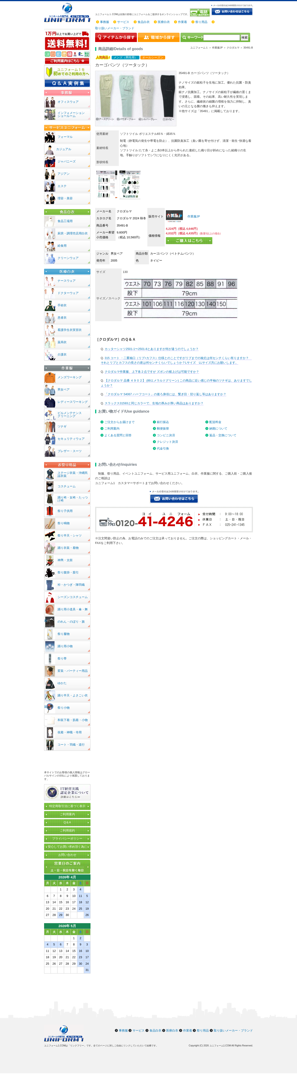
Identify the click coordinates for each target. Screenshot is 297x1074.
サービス (123, 22)
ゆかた (62, 683)
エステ (62, 186)
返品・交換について (222, 435)
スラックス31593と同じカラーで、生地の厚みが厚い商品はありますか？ (154, 403)
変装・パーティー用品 (73, 671)
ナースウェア (67, 280)
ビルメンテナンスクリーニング (70, 414)
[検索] (221, 38)
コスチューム (67, 486)
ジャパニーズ (67, 161)
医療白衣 (164, 22)
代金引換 (163, 448)
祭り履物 (64, 634)
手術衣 (62, 305)
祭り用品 (201, 22)
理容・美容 (65, 198)
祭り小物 (64, 707)
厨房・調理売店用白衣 (73, 233)
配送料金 (215, 422)
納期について (218, 428)
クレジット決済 (167, 441)
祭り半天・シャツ (70, 535)
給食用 (62, 245)
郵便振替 (163, 428)
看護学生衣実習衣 (70, 330)
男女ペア (64, 389)
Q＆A (67, 822)
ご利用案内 (111, 428)
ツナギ (62, 426)
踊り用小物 (65, 646)
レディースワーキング (73, 402)
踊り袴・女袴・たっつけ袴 (73, 499)
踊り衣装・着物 (68, 548)
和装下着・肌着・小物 (73, 720)
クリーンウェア (68, 258)
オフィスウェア (68, 102)
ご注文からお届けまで (119, 422)
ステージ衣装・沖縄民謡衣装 (73, 474)
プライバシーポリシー (67, 838)
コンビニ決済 (166, 435)
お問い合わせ (67, 855)
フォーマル (65, 137)
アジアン (64, 173)
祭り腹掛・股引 (68, 572)
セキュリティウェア (71, 438)
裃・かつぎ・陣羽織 (71, 584)
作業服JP (193, 216)
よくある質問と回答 (118, 435)
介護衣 (62, 354)
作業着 (182, 22)
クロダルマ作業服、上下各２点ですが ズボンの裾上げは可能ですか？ (152, 371)
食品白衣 (144, 22)
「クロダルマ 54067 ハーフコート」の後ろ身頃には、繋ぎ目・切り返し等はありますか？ (165, 394)
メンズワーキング (70, 377)
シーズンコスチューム (73, 597)
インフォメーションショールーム (71, 114)
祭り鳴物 (64, 523)
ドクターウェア (68, 293)
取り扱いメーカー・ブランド (114, 28)
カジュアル (63, 149)
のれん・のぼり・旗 (71, 621)
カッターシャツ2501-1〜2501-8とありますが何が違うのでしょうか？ (152, 349)
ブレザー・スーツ (70, 451)
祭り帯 (62, 658)
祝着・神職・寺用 (70, 732)
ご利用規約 (67, 830)
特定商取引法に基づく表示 (67, 806)
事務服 (104, 22)
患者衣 (62, 317)
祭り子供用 (65, 511)
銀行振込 (163, 422)
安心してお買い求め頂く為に (67, 846)
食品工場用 (65, 221)
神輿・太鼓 (65, 560)
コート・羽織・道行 (71, 744)
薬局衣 (62, 342)
